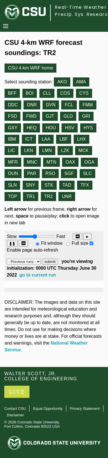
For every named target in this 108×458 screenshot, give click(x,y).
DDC (13, 104)
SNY (30, 185)
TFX (85, 185)
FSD (12, 116)
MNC (32, 162)
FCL (69, 104)
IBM (12, 139)
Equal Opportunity (48, 408)
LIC (11, 150)
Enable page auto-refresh (32, 250)
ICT (29, 139)
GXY (13, 127)
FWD (31, 116)
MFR (13, 162)
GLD (68, 116)
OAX (70, 162)
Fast (60, 236)
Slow (12, 236)
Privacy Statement (85, 408)
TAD (67, 185)
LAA (46, 139)
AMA (81, 81)
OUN (13, 173)
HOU (51, 127)
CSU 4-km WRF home (30, 68)
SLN (12, 185)
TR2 (48, 196)
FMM (87, 104)
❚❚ (12, 243)
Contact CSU (15, 408)
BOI (30, 93)
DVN (51, 104)
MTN (51, 162)
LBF (64, 139)
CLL (47, 93)
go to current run (38, 275)
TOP (12, 196)
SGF (69, 173)
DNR (32, 104)
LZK (65, 150)
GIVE (17, 392)
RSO (50, 173)
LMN (47, 150)
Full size (80, 243)
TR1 (30, 196)
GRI (86, 116)
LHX (81, 139)
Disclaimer (15, 415)
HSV (69, 127)
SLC (87, 173)
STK (49, 185)
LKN (28, 150)
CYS (84, 93)
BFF (12, 93)
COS (65, 93)
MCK (84, 150)
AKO (62, 81)
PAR (31, 173)
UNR (67, 196)
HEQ (32, 127)
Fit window (52, 243)
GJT (50, 116)
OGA (89, 162)
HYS (88, 127)
